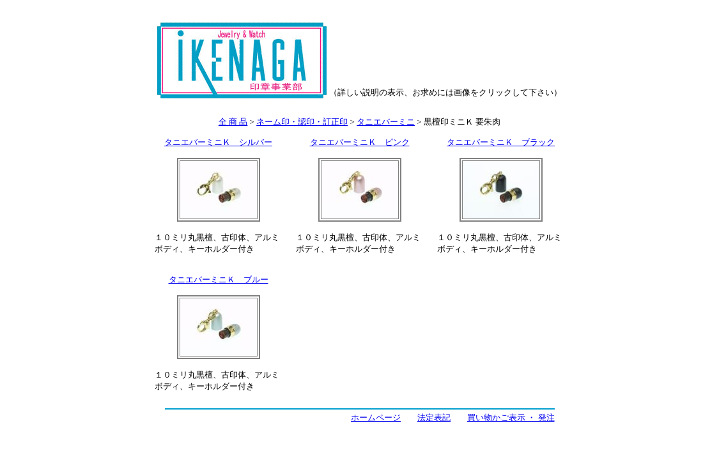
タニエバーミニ (386, 121)
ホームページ (376, 417)
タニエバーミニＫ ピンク (360, 142)
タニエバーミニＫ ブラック (501, 142)
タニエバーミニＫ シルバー (218, 142)
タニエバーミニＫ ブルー (218, 279)
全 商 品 (233, 121)
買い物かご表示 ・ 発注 (511, 417)
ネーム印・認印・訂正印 (302, 121)
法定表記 (434, 417)
